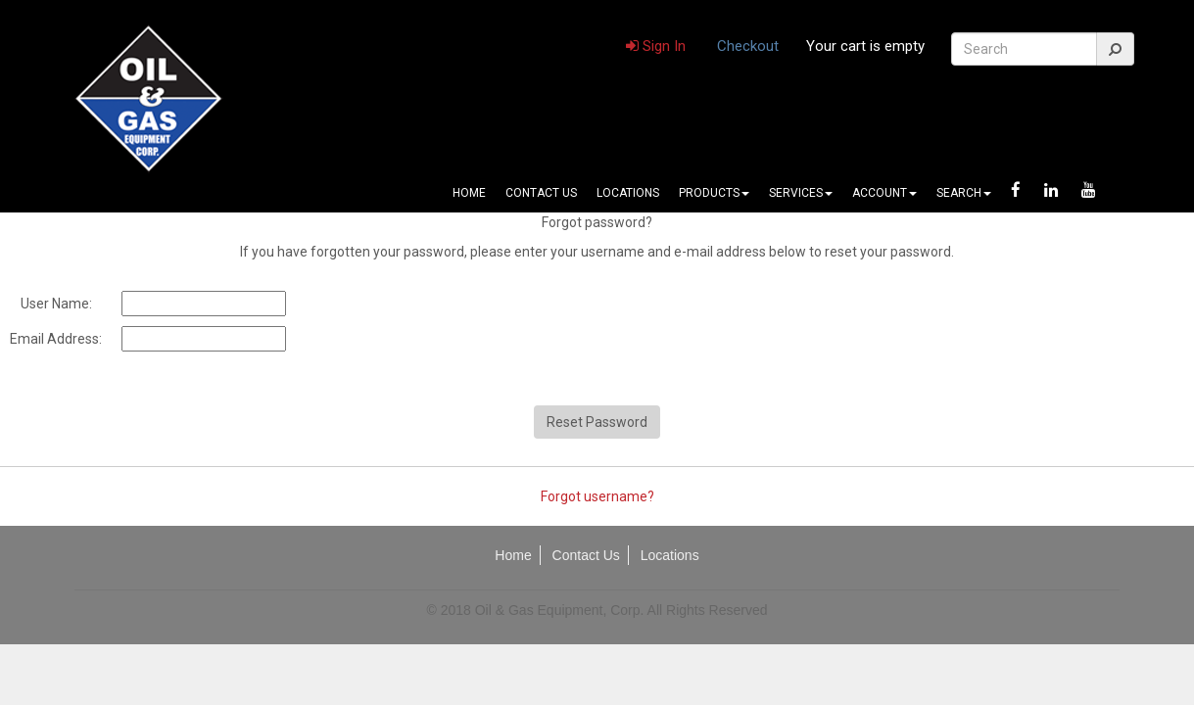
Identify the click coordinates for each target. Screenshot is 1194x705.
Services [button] (801, 193)
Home (469, 193)
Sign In (656, 46)
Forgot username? (597, 496)
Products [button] (714, 193)
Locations (628, 193)
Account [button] (884, 193)
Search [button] (963, 193)
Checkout (748, 46)
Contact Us (541, 193)
